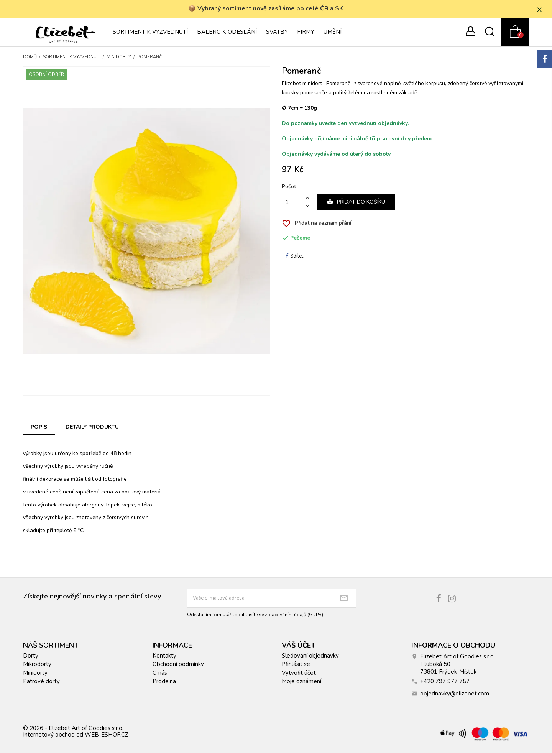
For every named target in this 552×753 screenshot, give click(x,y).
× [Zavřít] (541, 10)
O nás (160, 673)
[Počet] (292, 202)
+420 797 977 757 (445, 682)
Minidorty (35, 673)
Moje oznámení (301, 682)
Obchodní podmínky (178, 665)
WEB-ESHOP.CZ (106, 735)
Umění (333, 32)
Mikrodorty (37, 665)
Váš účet (298, 645)
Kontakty (164, 656)
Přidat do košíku (356, 202)
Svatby (277, 32)
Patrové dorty (41, 682)
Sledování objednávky (310, 656)
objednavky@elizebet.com (454, 694)
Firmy (305, 32)
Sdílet (294, 256)
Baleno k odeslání (227, 32)
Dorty (30, 656)
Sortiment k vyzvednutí (150, 32)
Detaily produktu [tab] (92, 427)
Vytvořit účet (299, 673)
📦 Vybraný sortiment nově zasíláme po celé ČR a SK (266, 9)
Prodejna (164, 682)
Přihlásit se (296, 665)
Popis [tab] (39, 427)
